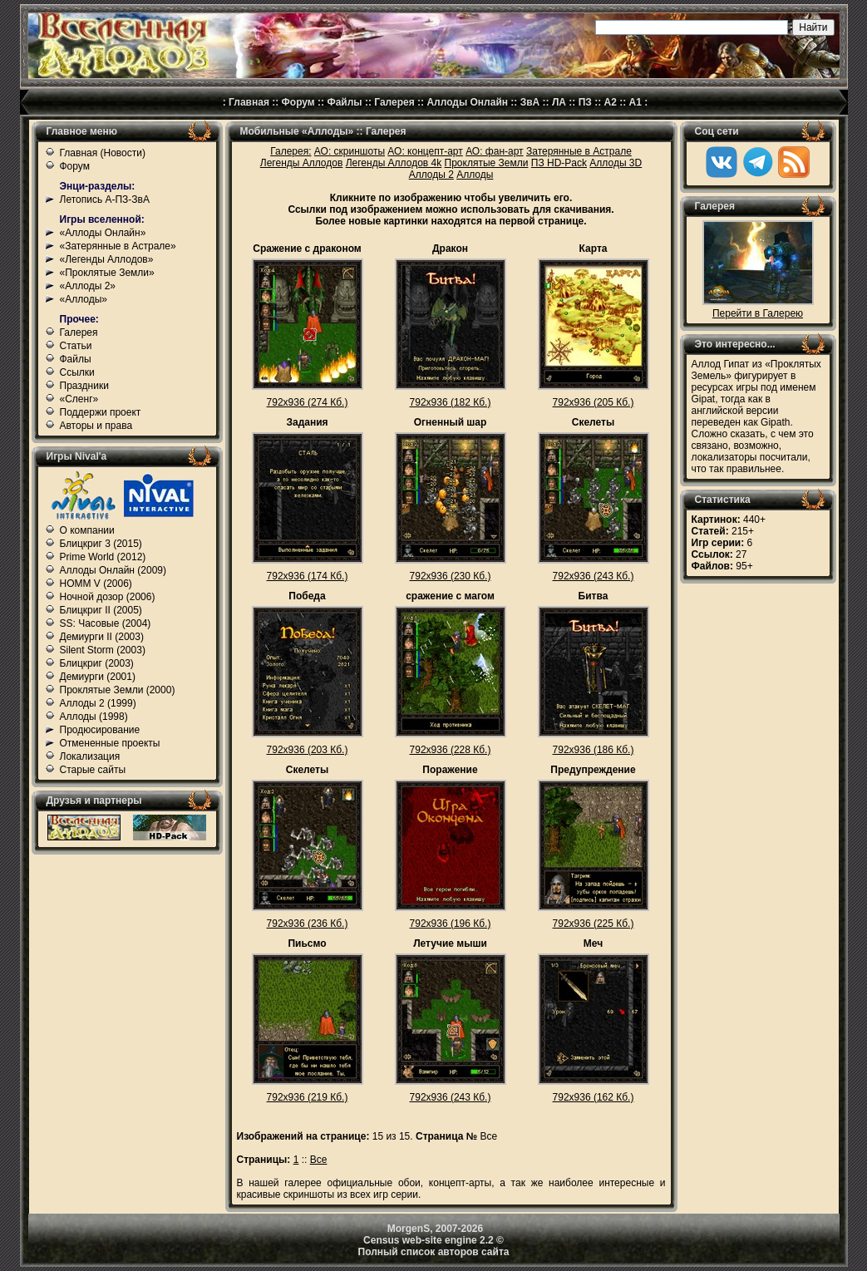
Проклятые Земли (487, 163)
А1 (635, 102)
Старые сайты (93, 770)
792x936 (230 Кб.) (450, 576)
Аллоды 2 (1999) (98, 703)
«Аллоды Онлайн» (103, 233)
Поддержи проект (100, 412)
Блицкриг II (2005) (101, 610)
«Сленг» (79, 399)
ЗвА (530, 102)
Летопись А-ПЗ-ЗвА (105, 199)
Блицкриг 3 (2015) (101, 543)
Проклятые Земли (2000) (117, 690)
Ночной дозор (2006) (107, 597)
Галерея (394, 102)
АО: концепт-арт (424, 151)
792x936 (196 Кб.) (450, 923)
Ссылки (77, 372)
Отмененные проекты (110, 743)
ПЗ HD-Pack (559, 163)
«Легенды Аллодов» (107, 259)
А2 (610, 102)
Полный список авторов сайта (434, 1252)
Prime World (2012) (103, 557)
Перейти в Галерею (757, 313)
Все (319, 1159)
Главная (249, 102)
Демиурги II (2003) (102, 637)
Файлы (344, 102)
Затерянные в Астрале (579, 151)
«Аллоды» (84, 299)
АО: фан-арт (495, 151)
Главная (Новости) (102, 153)
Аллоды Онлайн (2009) (113, 570)
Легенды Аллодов (301, 163)
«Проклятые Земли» (107, 272)
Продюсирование (100, 730)
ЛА (559, 102)
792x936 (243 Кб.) (593, 576)
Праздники (84, 386)
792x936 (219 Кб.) (307, 1097)
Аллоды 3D (615, 163)
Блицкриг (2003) (97, 663)
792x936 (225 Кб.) (593, 923)
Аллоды (474, 174)
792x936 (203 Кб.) (307, 750)
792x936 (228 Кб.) (450, 750)
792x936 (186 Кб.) (593, 750)
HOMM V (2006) (96, 583)
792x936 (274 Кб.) (307, 402)
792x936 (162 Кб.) (593, 1097)
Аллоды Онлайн (467, 102)
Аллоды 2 (431, 174)
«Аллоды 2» (88, 286)
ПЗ (585, 102)
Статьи (76, 346)
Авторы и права (96, 425)
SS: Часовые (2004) (105, 623)
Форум (298, 102)
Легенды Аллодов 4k (394, 163)
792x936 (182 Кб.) (450, 402)
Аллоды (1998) (94, 716)
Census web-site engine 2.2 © (433, 1240)
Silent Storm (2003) (102, 650)
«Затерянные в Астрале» (118, 246)
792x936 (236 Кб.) (307, 923)
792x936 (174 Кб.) (307, 576)
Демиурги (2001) (97, 676)
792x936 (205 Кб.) (593, 402)
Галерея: (290, 151)
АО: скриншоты (349, 151)
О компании (87, 530)
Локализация (90, 756)
